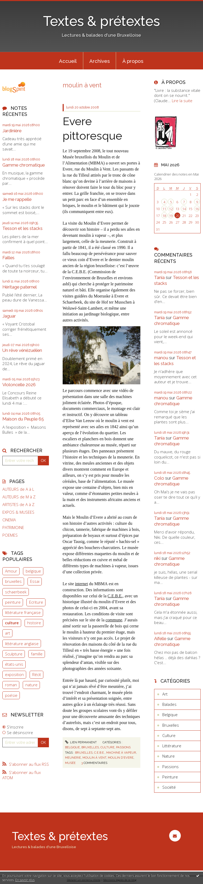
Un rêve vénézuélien (22, 350)
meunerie (73, 757)
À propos (132, 61)
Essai (34, 581)
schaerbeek (15, 591)
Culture (107, 747)
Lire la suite (182, 100)
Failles (8, 257)
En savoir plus (25, 880)
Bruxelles (90, 747)
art (7, 633)
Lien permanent (81, 742)
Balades (169, 704)
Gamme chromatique (23, 165)
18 (164, 215)
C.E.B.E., (116, 596)
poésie (11, 695)
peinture (13, 602)
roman (11, 684)
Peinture (170, 776)
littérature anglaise (22, 643)
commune (113, 620)
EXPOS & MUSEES (18, 512)
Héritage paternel (19, 287)
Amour (11, 571)
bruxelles (13, 581)
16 (197, 208)
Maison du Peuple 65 (23, 419)
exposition (14, 674)
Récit (36, 674)
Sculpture (13, 653)
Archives (99, 61)
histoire (34, 622)
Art (165, 694)
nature (31, 684)
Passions (123, 747)
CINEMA (9, 519)
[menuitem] (68, 60)
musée (70, 763)
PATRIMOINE (13, 527)
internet (81, 584)
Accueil (68, 61)
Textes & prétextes (101, 21)
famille (37, 653)
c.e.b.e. (99, 752)
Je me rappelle (16, 199)
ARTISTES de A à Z (18, 504)
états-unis (14, 664)
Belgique (72, 747)
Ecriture (36, 602)
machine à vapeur (121, 752)
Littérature (171, 745)
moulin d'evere (120, 757)
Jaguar (9, 316)
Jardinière (11, 130)
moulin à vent (94, 757)
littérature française (23, 612)
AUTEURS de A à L (18, 489)
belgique (33, 571)
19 (171, 215)
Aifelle (160, 638)
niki (157, 558)
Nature (168, 756)
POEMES (10, 535)
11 (164, 208)
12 (171, 208)
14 (184, 208)
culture (12, 622)
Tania (159, 277)
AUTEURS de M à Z (18, 496)
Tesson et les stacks (22, 228)
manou (161, 357)
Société (169, 787)
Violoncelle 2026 (19, 384)
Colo (159, 478)
